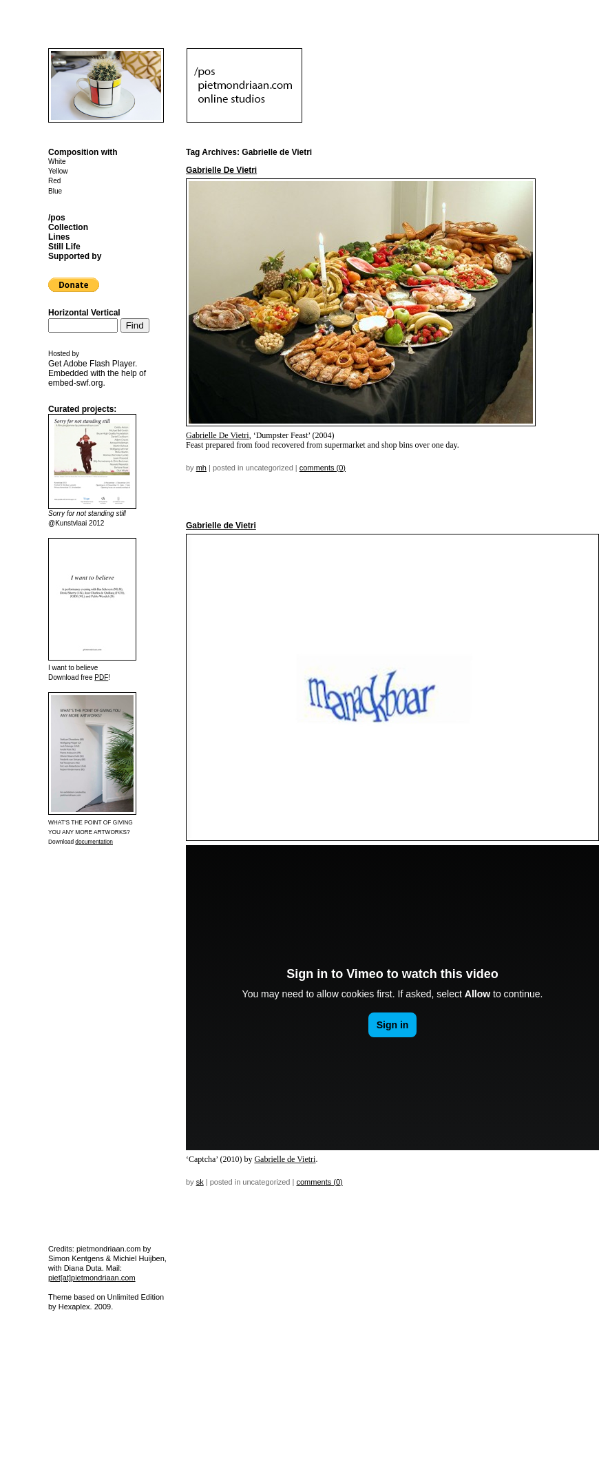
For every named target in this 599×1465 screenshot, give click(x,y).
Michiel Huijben (139, 1258)
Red (54, 181)
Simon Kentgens (76, 1258)
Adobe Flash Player (99, 363)
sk (200, 1182)
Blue (55, 191)
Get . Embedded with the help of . (97, 373)
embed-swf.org (75, 383)
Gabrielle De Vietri (221, 170)
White (57, 161)
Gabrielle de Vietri (221, 525)
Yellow (58, 171)
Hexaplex (74, 1306)
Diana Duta (83, 1268)
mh (201, 468)
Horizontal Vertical (84, 313)
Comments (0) (323, 468)
